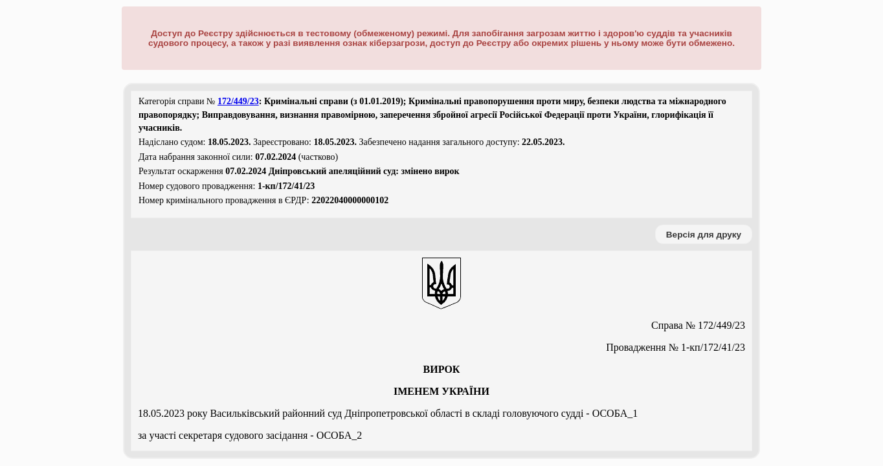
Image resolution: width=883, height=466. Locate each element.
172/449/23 (238, 101)
